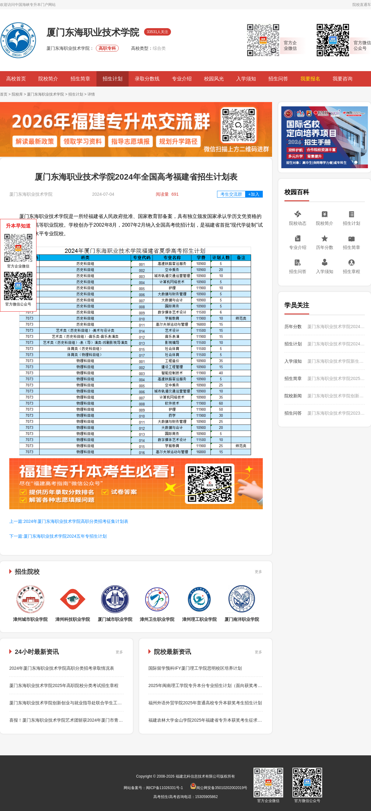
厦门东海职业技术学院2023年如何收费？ (336, 413)
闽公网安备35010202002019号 (218, 788)
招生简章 (80, 78)
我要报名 (310, 78)
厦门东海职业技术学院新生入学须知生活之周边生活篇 (336, 361)
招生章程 (351, 271)
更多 (258, 572)
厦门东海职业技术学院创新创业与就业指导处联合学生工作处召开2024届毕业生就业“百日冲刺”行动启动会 (110, 702)
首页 (3, 94)
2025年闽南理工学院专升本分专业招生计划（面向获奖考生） (207, 685)
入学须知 (246, 78)
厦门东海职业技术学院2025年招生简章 (336, 378)
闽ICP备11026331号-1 (164, 788)
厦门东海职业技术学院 (45, 94)
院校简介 (48, 78)
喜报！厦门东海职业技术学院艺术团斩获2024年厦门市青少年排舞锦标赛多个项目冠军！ (94, 720)
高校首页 (16, 78)
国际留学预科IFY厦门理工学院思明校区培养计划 (195, 668)
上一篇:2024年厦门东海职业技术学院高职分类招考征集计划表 (68, 521)
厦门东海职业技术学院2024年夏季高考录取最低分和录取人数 (336, 326)
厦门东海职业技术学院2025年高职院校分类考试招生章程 (63, 685)
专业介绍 (182, 78)
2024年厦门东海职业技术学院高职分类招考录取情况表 (61, 668)
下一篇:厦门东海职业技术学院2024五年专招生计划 (58, 536)
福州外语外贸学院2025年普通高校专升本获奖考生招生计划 (205, 702)
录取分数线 (147, 78)
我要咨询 (342, 78)
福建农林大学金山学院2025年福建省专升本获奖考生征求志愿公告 (211, 720)
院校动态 (297, 223)
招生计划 (112, 78)
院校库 (17, 94)
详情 (91, 94)
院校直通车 (361, 4)
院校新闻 (293, 395)
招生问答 (278, 78)
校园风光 (214, 78)
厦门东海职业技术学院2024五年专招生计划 (336, 343)
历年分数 (324, 247)
